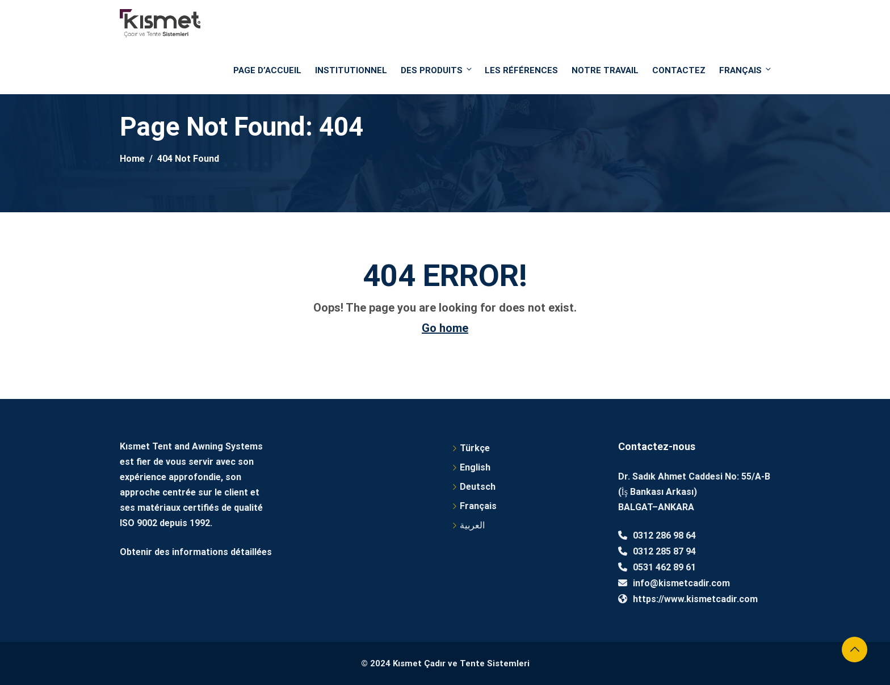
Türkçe (475, 448)
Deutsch (478, 486)
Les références (521, 70)
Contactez (679, 70)
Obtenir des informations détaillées (196, 552)
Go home (445, 328)
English (475, 467)
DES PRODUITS (437, 70)
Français (744, 70)
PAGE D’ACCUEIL (267, 70)
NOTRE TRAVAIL (605, 70)
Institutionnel (351, 70)
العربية (472, 525)
